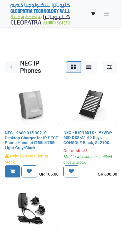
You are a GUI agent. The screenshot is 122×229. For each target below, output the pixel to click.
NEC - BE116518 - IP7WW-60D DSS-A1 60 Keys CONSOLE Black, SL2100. (87, 137)
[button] (12, 171)
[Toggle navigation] (106, 14)
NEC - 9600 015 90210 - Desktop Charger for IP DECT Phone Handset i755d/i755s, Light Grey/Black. (31, 140)
